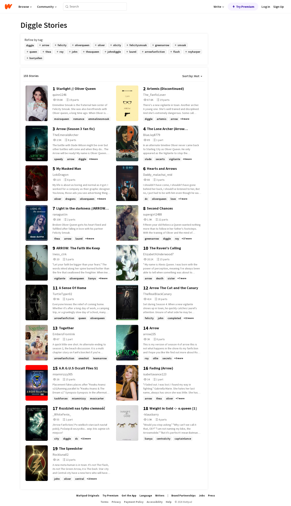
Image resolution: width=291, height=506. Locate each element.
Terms (104, 502)
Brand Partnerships (183, 495)
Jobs (202, 495)
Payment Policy (134, 502)
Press (211, 495)
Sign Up (278, 7)
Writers (159, 495)
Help (169, 502)
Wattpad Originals (87, 495)
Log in (266, 7)
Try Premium (243, 7)
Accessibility (155, 502)
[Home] (8, 6)
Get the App (129, 495)
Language (146, 495)
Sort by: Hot (192, 76)
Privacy (116, 502)
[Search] (67, 7)
